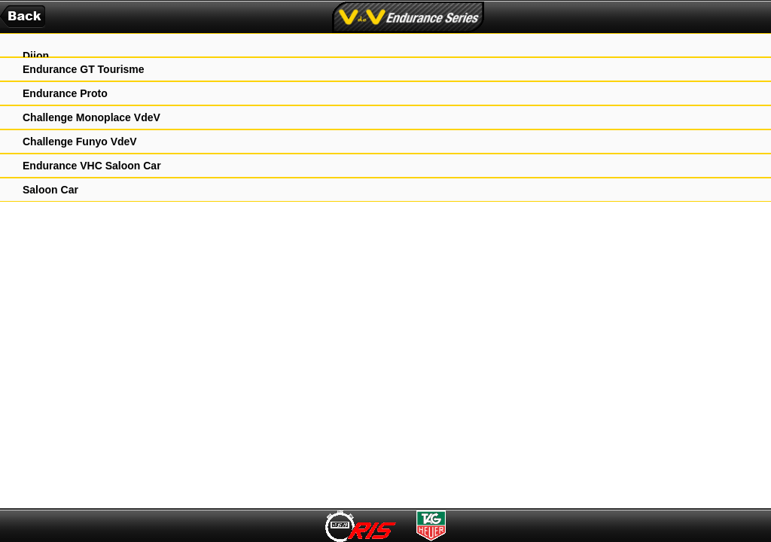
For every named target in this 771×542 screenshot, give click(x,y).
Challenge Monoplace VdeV (91, 117)
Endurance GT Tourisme (84, 69)
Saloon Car (50, 190)
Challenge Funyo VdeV (80, 142)
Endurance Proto (65, 93)
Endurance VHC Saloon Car (92, 166)
